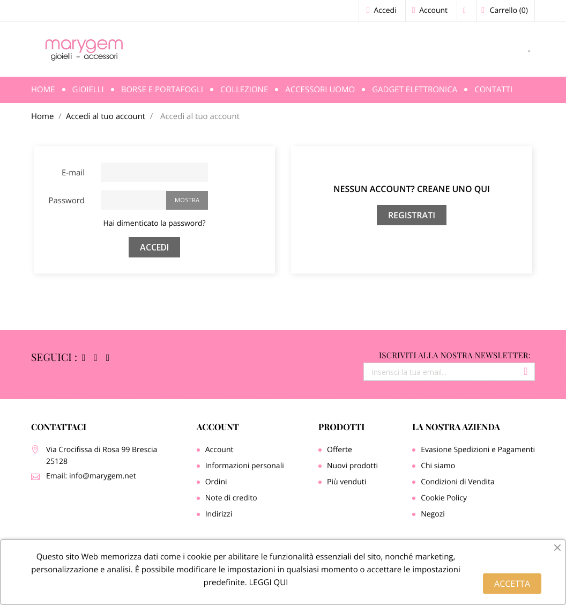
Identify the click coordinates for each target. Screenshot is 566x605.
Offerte (339, 450)
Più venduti (346, 482)
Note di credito (231, 498)
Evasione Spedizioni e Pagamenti (478, 450)
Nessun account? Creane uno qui (411, 189)
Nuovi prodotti (352, 466)
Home (43, 89)
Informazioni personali (244, 466)
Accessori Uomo (320, 89)
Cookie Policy (444, 498)
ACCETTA (512, 583)
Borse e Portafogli (162, 89)
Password (66, 200)
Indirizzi (219, 514)
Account (218, 427)
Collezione (244, 89)
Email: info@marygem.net (91, 476)
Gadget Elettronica (414, 89)
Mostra (187, 200)
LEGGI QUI (267, 582)
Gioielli (88, 89)
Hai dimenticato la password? (154, 223)
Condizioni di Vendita (458, 482)
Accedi (154, 247)
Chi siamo (438, 466)
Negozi (433, 514)
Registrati (411, 215)
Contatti (493, 89)
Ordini (216, 482)
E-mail (73, 172)
